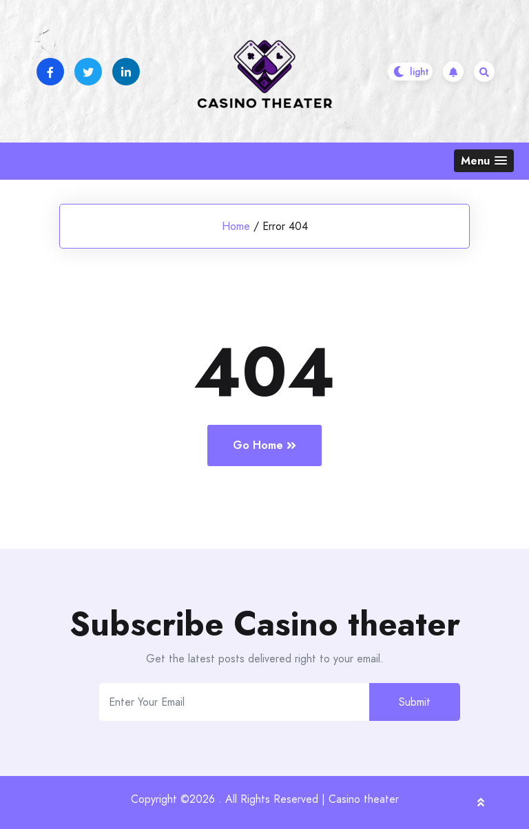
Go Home (264, 445)
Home (236, 226)
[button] (484, 160)
